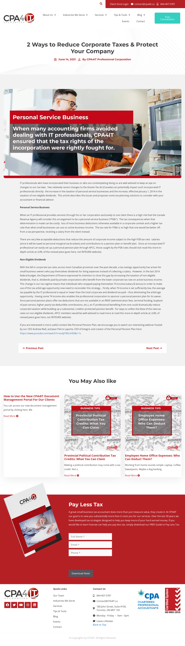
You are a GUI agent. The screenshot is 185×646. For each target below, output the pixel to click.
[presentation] (91, 563)
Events (125, 21)
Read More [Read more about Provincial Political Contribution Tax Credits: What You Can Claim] (71, 475)
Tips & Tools (122, 15)
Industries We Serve (75, 15)
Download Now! (81, 573)
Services (101, 15)
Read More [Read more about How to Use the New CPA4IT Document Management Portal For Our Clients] (11, 416)
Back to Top (99, 624)
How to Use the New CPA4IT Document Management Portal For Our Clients (31, 398)
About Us (49, 15)
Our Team (58, 595)
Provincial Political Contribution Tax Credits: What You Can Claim (90, 457)
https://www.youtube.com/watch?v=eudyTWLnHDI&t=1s (50, 333)
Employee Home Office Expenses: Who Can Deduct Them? (152, 457)
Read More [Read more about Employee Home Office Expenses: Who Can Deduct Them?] (132, 475)
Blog (141, 15)
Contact (140, 21)
